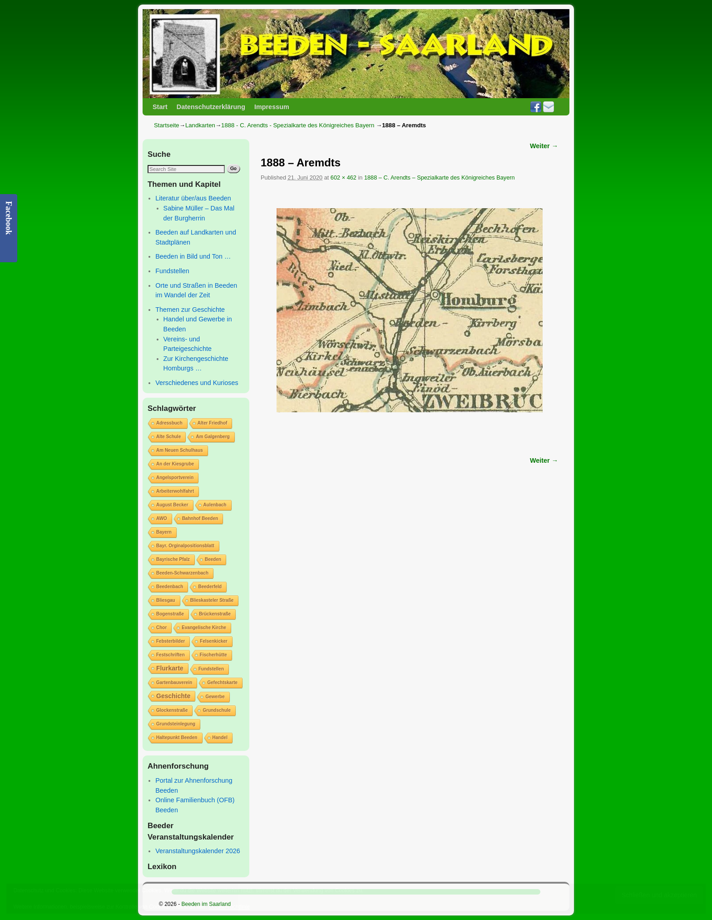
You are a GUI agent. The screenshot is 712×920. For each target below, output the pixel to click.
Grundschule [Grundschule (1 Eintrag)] (217, 710)
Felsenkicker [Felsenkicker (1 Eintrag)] (213, 641)
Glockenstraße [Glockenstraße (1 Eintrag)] (172, 710)
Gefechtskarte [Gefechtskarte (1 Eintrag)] (222, 682)
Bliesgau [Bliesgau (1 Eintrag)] (165, 600)
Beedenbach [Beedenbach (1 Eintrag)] (169, 586)
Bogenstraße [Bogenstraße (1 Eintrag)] (170, 613)
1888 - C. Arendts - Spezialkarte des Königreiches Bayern (297, 125)
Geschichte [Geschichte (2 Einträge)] (173, 696)
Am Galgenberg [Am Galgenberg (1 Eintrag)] (212, 436)
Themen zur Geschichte (190, 309)
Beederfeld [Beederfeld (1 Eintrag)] (210, 586)
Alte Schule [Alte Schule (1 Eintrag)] (168, 436)
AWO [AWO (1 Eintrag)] (161, 518)
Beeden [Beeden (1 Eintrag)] (213, 559)
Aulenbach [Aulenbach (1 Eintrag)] (215, 504)
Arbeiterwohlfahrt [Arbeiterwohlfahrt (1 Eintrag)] (175, 491)
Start (160, 106)
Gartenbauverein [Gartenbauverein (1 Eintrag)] (174, 682)
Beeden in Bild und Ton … (193, 256)
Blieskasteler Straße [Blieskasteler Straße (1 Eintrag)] (212, 600)
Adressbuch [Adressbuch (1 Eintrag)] (169, 422)
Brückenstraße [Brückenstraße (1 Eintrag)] (215, 613)
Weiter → (544, 146)
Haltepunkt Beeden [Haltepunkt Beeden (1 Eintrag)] (177, 737)
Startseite (166, 125)
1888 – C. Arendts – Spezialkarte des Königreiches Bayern (439, 177)
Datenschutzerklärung (211, 106)
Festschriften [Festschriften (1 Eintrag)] (170, 654)
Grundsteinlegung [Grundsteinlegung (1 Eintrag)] (175, 723)
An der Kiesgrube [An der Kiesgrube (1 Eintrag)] (175, 463)
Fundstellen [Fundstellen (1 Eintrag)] (211, 668)
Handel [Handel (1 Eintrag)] (220, 737)
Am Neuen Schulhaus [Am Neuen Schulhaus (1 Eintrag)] (179, 450)
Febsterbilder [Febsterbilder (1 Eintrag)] (170, 641)
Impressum (271, 106)
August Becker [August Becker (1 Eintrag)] (172, 504)
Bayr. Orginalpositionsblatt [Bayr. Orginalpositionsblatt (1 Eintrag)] (185, 545)
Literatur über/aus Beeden (193, 198)
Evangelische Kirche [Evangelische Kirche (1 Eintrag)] (204, 627)
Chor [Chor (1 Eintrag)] (161, 627)
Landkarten (200, 125)
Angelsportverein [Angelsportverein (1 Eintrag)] (174, 477)
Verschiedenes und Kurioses (196, 382)
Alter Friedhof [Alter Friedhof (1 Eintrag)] (212, 422)
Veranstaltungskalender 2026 (197, 851)
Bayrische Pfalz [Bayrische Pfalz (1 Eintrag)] (173, 559)
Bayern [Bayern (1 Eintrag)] (164, 532)
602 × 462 (343, 177)
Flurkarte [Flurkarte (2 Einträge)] (169, 668)
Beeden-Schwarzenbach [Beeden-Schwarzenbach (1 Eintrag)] (182, 572)
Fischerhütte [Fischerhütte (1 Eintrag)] (213, 654)
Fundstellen (172, 271)
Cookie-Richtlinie (229, 907)
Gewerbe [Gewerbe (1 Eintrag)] (214, 696)
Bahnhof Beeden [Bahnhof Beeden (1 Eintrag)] (200, 518)
